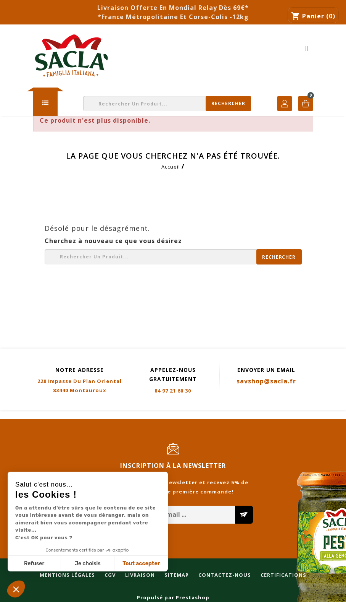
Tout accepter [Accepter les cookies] (141, 563)
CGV (74, 415)
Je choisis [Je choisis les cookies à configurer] (88, 563)
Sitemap (141, 415)
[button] (16, 589)
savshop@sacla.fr (266, 381)
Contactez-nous (189, 415)
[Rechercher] (167, 103)
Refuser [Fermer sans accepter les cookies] (34, 563)
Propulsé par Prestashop (173, 597)
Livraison (104, 415)
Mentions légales (31, 415)
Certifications (247, 415)
